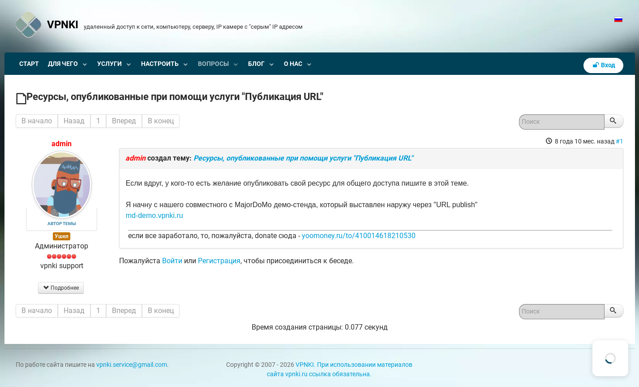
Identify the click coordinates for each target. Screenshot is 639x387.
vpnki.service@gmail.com (131, 365)
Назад (74, 121)
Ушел (62, 236)
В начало (36, 121)
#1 (619, 141)
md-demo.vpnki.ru (154, 215)
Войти (172, 261)
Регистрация (219, 261)
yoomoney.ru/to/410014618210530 (359, 235)
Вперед (124, 121)
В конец (161, 121)
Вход (604, 65)
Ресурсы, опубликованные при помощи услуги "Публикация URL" (303, 158)
